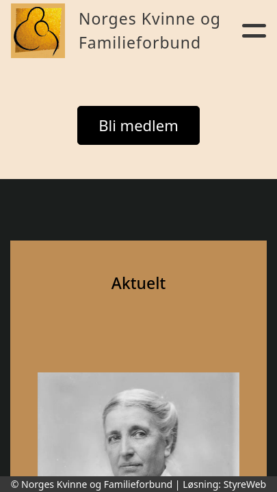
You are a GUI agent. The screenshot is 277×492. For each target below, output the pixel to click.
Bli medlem (138, 125)
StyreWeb (245, 484)
